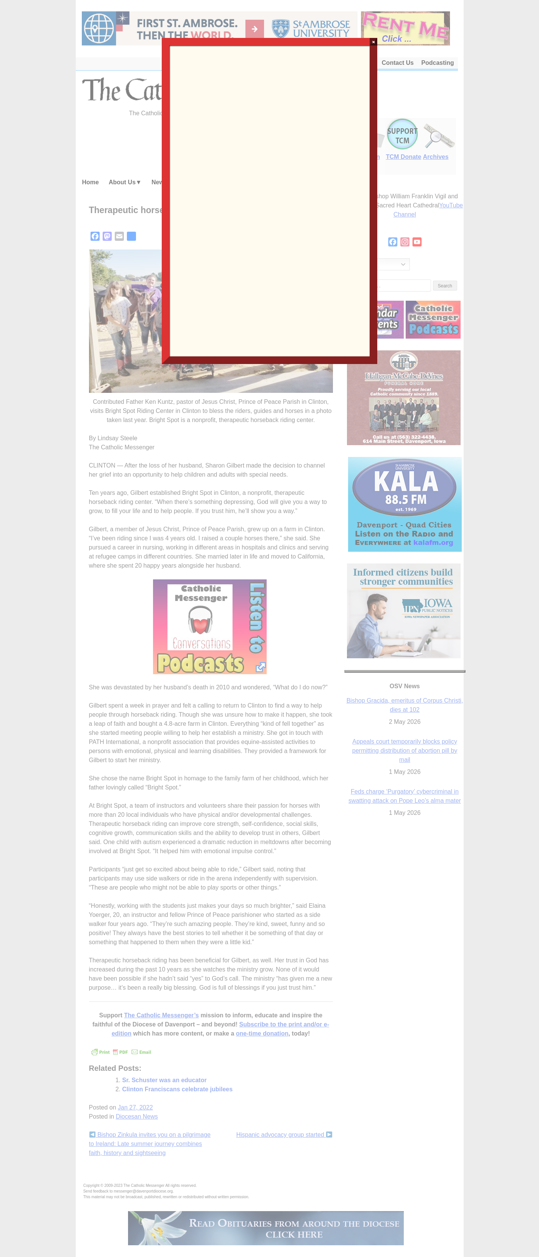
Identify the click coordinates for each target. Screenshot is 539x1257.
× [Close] (373, 42)
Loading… (269, 200)
